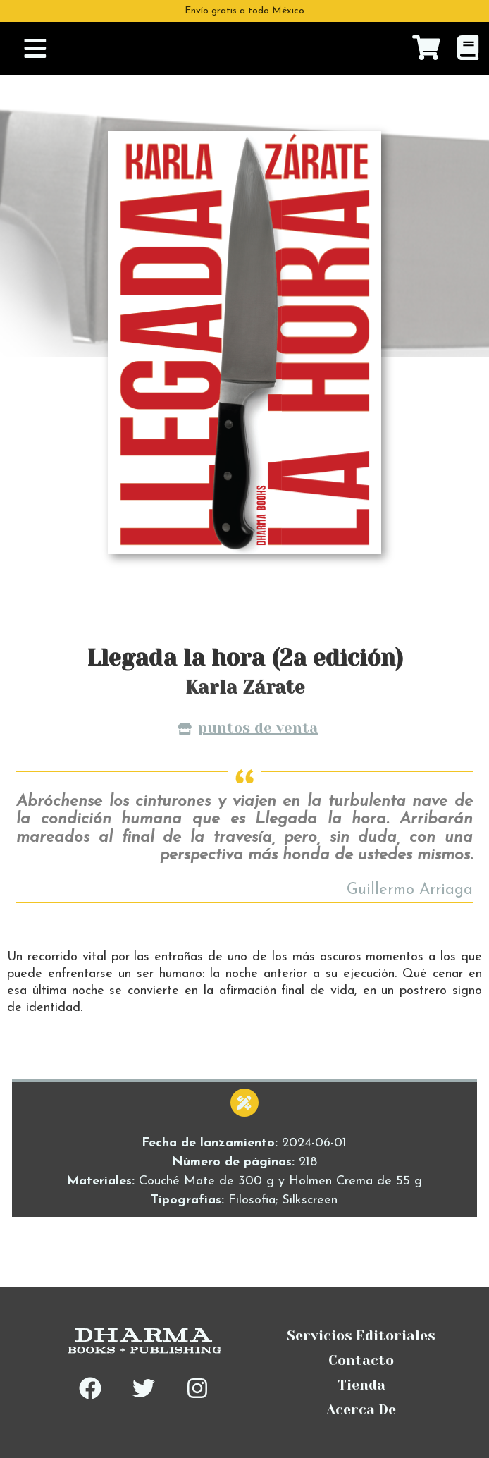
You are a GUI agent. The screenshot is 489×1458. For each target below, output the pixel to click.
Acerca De (361, 1410)
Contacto (361, 1360)
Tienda (361, 1385)
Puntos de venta (247, 729)
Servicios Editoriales (361, 1336)
